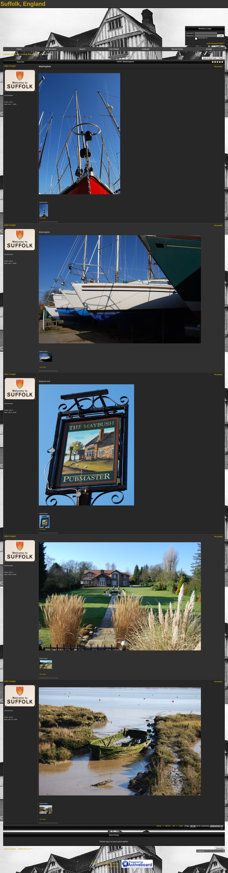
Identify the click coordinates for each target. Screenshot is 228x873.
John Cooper (10, 66)
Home (19, 49)
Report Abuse (112, 866)
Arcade (209, 49)
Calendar (145, 49)
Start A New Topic (210, 58)
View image (42, 218)
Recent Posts (177, 49)
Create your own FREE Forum (105, 864)
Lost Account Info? (215, 43)
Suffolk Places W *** (30, 54)
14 (174, 826)
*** (222, 829)
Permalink (218, 66)
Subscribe (220, 848)
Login (220, 36)
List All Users (50, 49)
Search (82, 49)
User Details (114, 49)
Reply (221, 58)
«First (159, 826)
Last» (181, 826)
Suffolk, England (10, 54)
